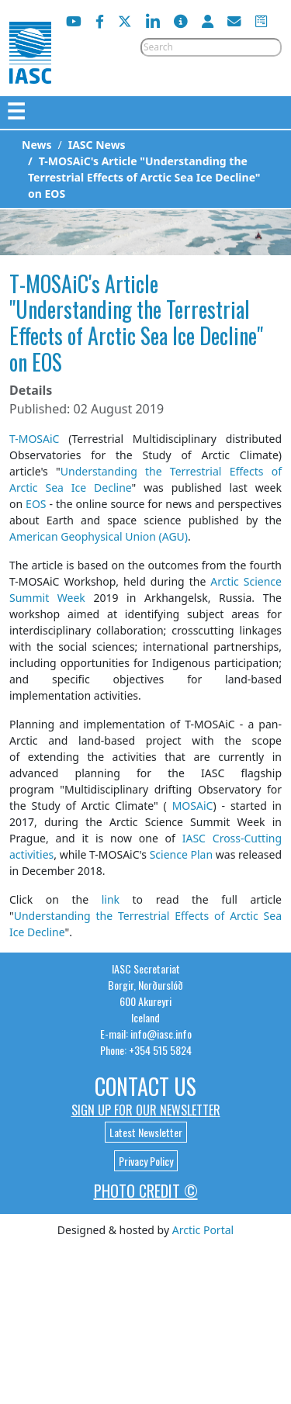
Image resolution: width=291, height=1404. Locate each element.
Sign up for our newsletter (145, 1110)
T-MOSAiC (34, 438)
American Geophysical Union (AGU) (98, 536)
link (111, 899)
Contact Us (145, 1086)
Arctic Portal (203, 1229)
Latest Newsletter (145, 1132)
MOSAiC (192, 805)
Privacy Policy (146, 1161)
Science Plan (181, 854)
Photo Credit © (146, 1190)
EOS (36, 503)
